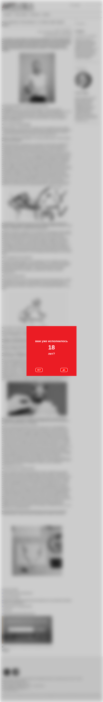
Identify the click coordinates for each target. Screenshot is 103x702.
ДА (64, 370)
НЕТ (39, 370)
